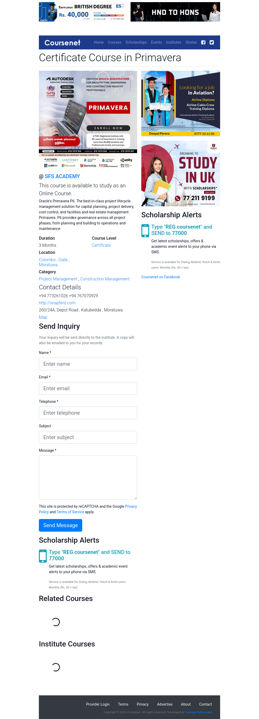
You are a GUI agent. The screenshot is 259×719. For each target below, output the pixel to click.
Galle (63, 259)
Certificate (101, 245)
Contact (205, 704)
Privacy (143, 704)
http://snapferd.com (57, 302)
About (186, 704)
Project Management (58, 278)
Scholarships (136, 42)
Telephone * (48, 401)
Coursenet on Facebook (160, 277)
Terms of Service (70, 512)
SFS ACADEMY (62, 176)
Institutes (173, 42)
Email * (44, 377)
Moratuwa (48, 264)
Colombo (47, 259)
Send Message (60, 525)
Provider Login (98, 704)
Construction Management (105, 278)
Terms (123, 704)
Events (156, 42)
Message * (47, 450)
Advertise (165, 704)
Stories (191, 42)
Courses (114, 42)
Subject (45, 426)
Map (43, 317)
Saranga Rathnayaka (198, 712)
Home (99, 42)
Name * (45, 353)
